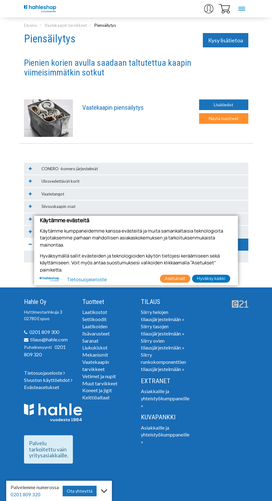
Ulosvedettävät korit (60, 181)
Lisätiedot (223, 104)
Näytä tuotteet (224, 118)
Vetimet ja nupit (99, 376)
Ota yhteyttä (80, 491)
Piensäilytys (105, 25)
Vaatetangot (52, 193)
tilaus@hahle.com (49, 339)
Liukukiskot (94, 347)
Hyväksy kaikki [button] (211, 279)
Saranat (90, 341)
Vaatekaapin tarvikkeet (66, 25)
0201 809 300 (44, 332)
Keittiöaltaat (96, 397)
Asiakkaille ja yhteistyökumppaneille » (165, 398)
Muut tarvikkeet (99, 383)
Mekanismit (95, 355)
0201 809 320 (26, 494)
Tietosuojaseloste (44, 373)
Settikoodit (94, 319)
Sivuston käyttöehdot (48, 380)
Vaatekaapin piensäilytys (113, 107)
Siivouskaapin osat (58, 206)
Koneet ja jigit (97, 390)
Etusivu (30, 25)
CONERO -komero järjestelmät (69, 168)
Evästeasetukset (41, 387)
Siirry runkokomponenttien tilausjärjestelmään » (163, 362)
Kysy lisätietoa (225, 40)
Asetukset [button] (175, 279)
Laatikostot (94, 312)
